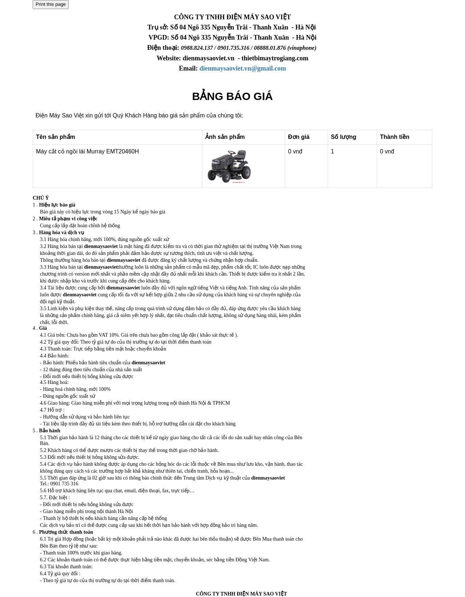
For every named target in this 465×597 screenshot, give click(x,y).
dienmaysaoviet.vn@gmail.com (242, 68)
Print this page (51, 4)
